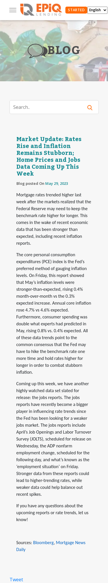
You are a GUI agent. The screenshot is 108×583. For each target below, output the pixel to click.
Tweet (16, 579)
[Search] (50, 107)
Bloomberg (43, 542)
